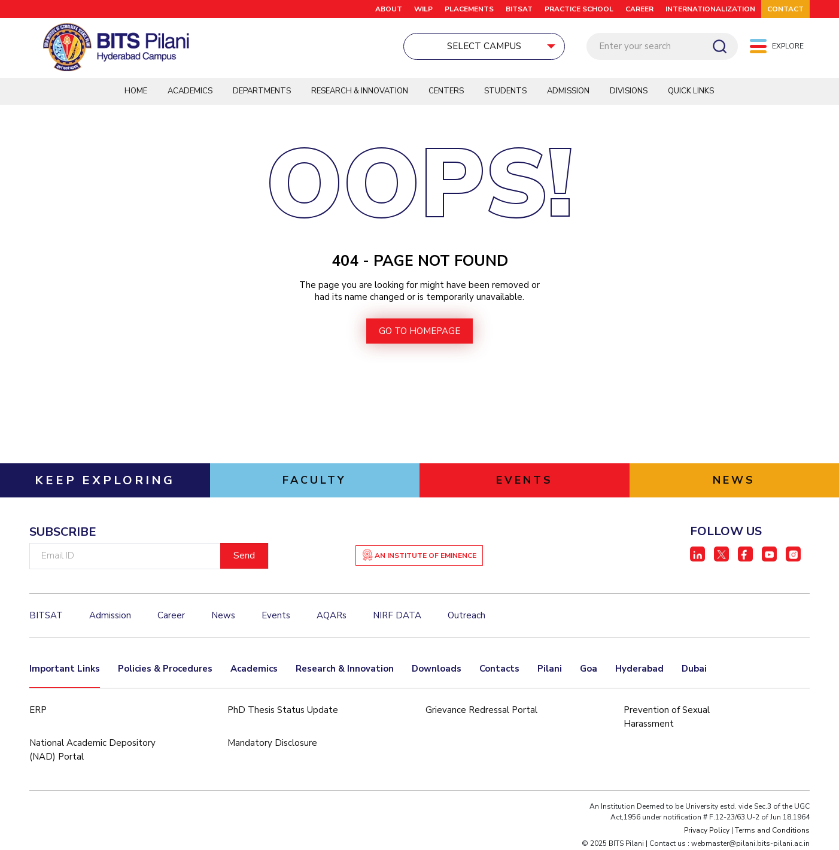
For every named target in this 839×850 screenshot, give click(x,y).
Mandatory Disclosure (272, 743)
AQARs (331, 615)
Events (276, 615)
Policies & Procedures (165, 669)
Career (171, 615)
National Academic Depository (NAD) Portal (92, 750)
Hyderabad (639, 669)
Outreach (466, 615)
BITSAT (519, 9)
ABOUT (388, 9)
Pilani (549, 669)
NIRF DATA (397, 615)
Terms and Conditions (772, 830)
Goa (588, 669)
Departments (262, 91)
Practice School (579, 9)
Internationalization (710, 9)
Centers (446, 91)
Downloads (436, 669)
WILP (423, 9)
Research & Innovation (359, 91)
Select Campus (426, 46)
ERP (38, 710)
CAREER (639, 9)
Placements (469, 9)
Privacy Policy (706, 830)
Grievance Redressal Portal (481, 710)
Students (505, 91)
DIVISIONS (629, 91)
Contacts (499, 669)
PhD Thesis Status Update (282, 710)
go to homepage (419, 331)
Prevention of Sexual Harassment (667, 717)
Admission (568, 91)
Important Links (64, 669)
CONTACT (785, 9)
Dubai (694, 669)
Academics (190, 91)
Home (135, 91)
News (223, 615)
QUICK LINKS (691, 91)
